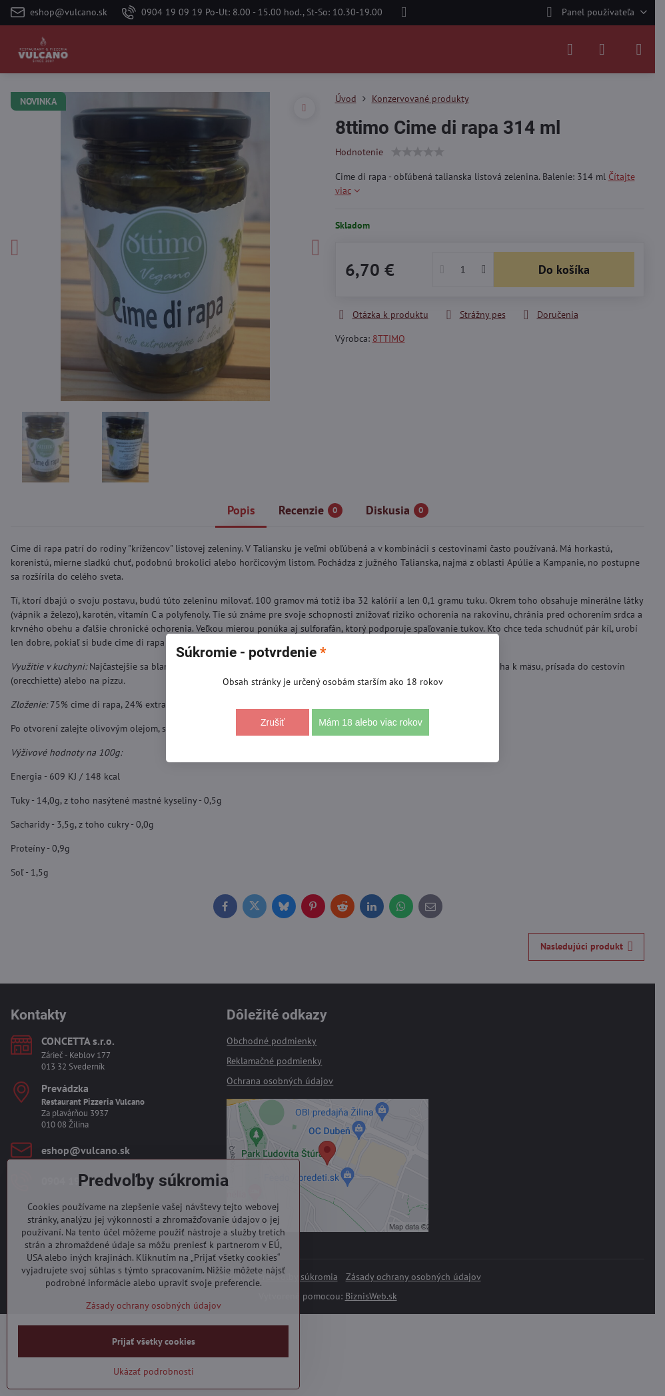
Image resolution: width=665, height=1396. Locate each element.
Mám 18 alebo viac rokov (370, 722)
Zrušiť (273, 722)
